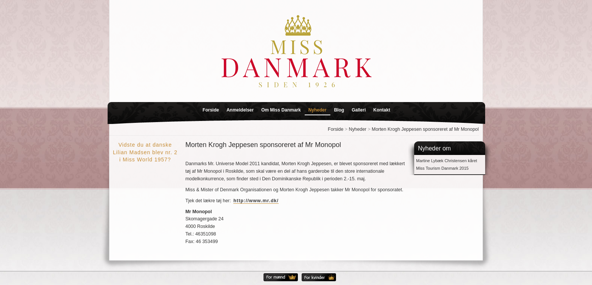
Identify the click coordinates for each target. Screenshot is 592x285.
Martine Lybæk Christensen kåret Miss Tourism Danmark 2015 (446, 164)
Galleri (358, 110)
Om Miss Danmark (281, 110)
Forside (211, 110)
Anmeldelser (240, 110)
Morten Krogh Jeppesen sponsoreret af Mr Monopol (425, 129)
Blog (339, 110)
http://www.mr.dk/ (256, 200)
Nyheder (317, 110)
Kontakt (381, 110)
